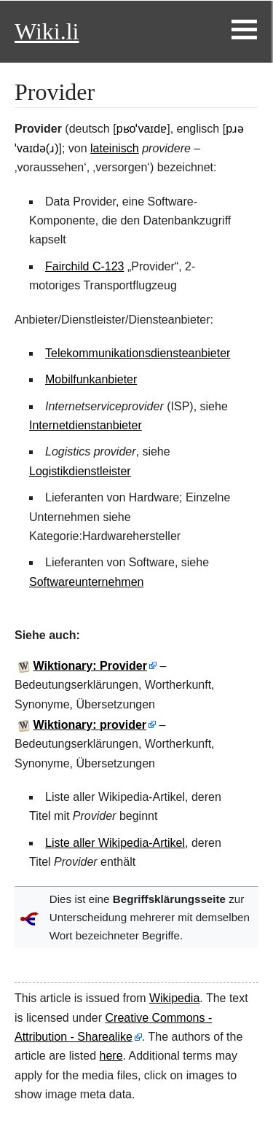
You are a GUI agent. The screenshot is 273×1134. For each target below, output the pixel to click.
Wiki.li (47, 31)
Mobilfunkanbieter (91, 379)
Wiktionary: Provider (90, 666)
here (111, 1055)
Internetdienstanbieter (85, 425)
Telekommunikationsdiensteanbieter (137, 353)
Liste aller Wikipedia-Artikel (115, 843)
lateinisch (114, 148)
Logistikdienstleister (80, 471)
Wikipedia (174, 998)
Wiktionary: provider (89, 725)
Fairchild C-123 (84, 266)
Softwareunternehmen (86, 582)
